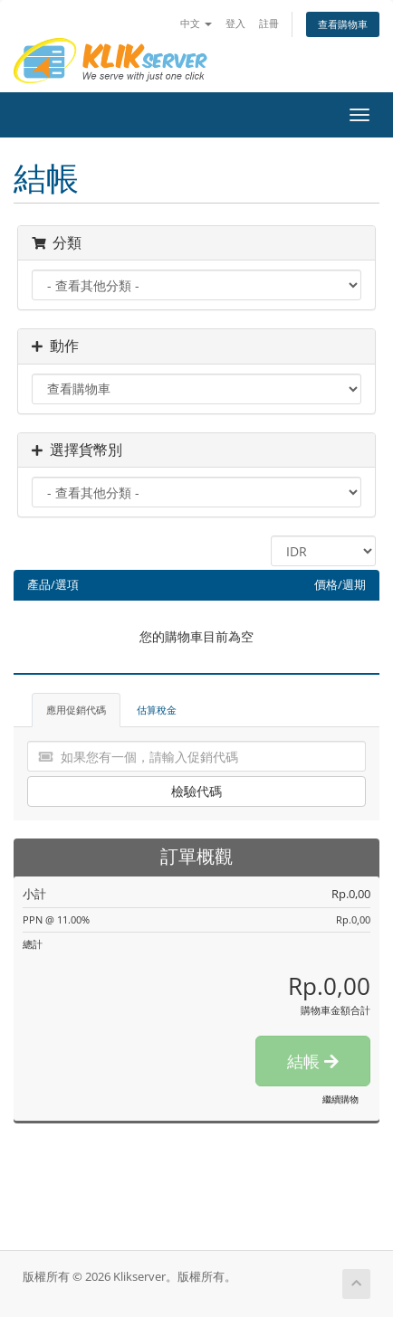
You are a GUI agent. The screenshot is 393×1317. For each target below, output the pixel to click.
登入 (235, 23)
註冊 (269, 23)
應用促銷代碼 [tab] (76, 709)
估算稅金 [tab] (157, 709)
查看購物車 (343, 24)
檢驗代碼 (196, 791)
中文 (196, 23)
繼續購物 (340, 1099)
